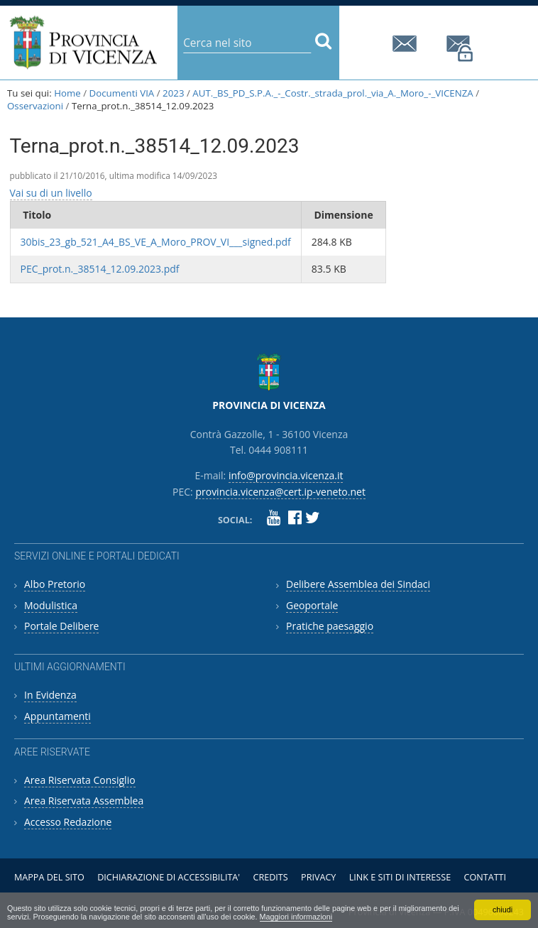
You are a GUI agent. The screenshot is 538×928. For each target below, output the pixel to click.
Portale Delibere (61, 626)
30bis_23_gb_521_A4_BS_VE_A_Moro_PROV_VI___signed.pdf (156, 242)
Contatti (485, 877)
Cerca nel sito (182, 31)
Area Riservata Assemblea (83, 800)
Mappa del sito (49, 877)
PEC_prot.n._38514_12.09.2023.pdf (100, 268)
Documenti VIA (122, 93)
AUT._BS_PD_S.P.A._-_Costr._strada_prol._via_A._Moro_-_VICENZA (332, 93)
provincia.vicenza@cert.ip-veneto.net (460, 49)
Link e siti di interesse (400, 877)
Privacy (318, 877)
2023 (173, 93)
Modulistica (50, 605)
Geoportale (312, 605)
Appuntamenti (57, 716)
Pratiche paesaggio (329, 626)
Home (67, 93)
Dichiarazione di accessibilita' (168, 877)
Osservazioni (35, 105)
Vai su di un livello (51, 193)
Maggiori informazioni (296, 916)
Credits (270, 877)
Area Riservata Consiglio (80, 780)
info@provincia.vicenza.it (406, 44)
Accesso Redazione (67, 822)
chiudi (502, 909)
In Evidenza (50, 695)
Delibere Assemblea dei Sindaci (358, 584)
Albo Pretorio (54, 584)
